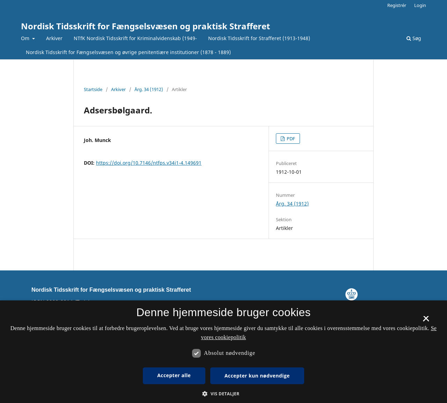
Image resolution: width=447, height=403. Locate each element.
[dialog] (223, 351)
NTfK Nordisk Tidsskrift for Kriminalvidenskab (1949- (135, 38)
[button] (223, 393)
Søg (413, 38)
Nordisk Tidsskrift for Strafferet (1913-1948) (259, 38)
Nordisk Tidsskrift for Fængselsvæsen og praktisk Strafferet (145, 26)
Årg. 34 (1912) (148, 89)
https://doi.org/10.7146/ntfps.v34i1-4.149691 (148, 162)
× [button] (426, 321)
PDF (290, 138)
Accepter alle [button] (174, 375)
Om (26, 38)
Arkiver (54, 38)
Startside (93, 89)
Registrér (396, 5)
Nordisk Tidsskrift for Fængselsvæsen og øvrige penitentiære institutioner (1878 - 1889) (128, 52)
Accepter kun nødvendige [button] (257, 375)
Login (420, 5)
